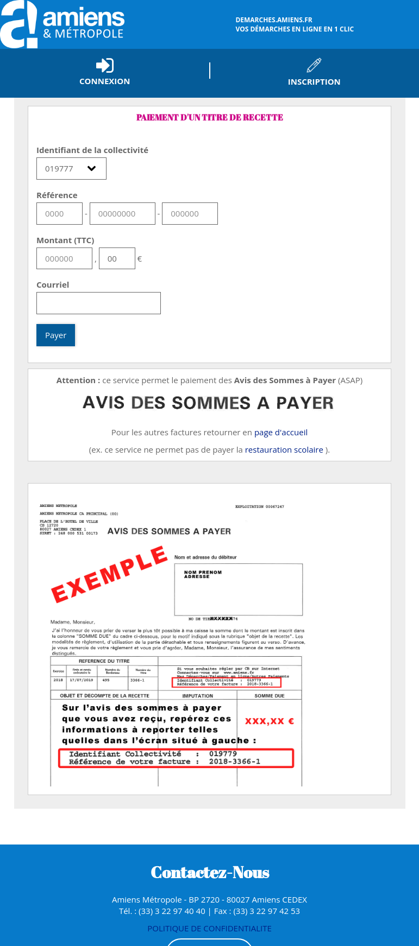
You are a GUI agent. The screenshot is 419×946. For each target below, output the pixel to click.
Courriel (52, 284)
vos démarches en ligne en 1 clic (325, 24)
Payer (55, 334)
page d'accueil (281, 432)
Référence (57, 194)
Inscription (314, 81)
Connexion (104, 80)
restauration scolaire (284, 449)
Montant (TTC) (65, 239)
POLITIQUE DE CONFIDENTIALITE (209, 928)
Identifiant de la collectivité (92, 149)
